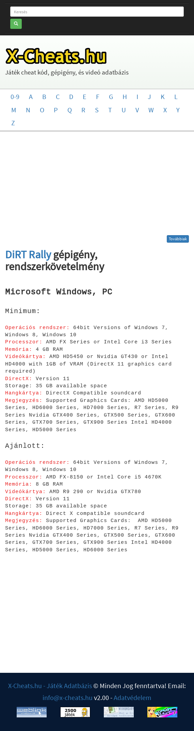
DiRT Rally (28, 254)
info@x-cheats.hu (68, 697)
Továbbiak (178, 238)
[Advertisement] (97, 185)
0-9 (15, 96)
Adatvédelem (132, 697)
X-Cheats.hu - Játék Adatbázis (50, 685)
